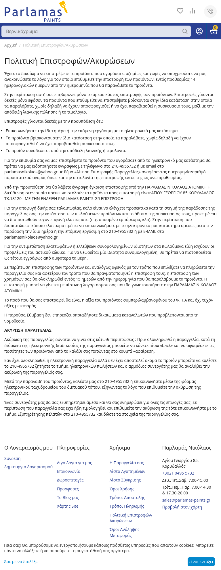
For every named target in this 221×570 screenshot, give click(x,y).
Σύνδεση (12, 458)
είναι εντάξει (201, 561)
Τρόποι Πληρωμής (127, 506)
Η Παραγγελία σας (127, 462)
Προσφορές (68, 489)
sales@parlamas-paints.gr (186, 500)
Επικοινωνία (68, 471)
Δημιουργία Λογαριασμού (28, 466)
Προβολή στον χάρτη (182, 507)
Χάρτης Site (68, 506)
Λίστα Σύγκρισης (125, 480)
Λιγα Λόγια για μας (74, 462)
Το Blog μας (68, 497)
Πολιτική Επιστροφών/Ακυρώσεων (131, 517)
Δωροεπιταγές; (71, 480)
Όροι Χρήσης (122, 489)
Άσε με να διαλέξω (21, 561)
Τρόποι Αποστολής (127, 497)
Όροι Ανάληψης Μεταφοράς (125, 532)
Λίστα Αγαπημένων (127, 471)
